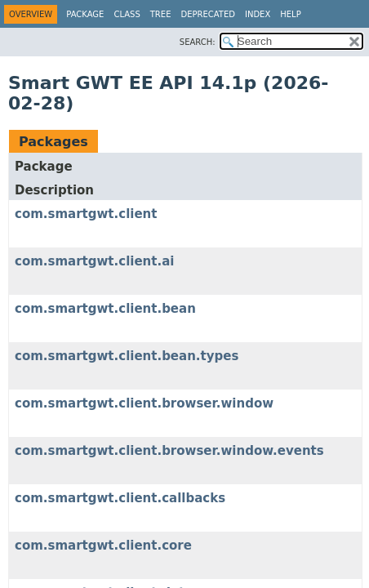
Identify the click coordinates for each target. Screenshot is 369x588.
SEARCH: (198, 42)
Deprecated (207, 14)
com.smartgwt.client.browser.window (144, 403)
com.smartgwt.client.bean (105, 308)
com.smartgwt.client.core (103, 545)
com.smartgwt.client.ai (94, 261)
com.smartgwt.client (86, 214)
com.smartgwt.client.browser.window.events (169, 450)
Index (257, 14)
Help (290, 14)
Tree (160, 14)
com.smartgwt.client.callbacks (120, 498)
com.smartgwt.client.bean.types (126, 356)
